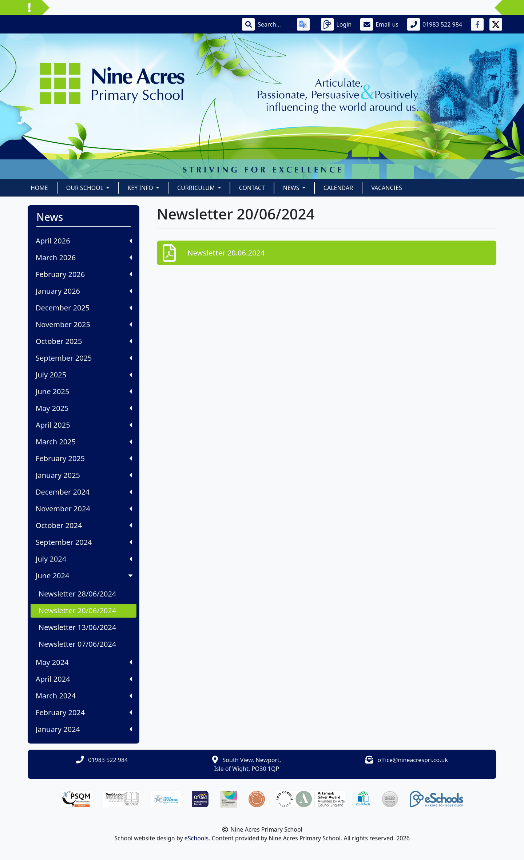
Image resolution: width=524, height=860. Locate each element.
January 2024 (84, 729)
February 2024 (84, 712)
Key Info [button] (141, 188)
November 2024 (84, 509)
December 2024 (84, 492)
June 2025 (84, 391)
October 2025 (84, 341)
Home (39, 188)
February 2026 (84, 274)
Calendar (338, 188)
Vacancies (386, 188)
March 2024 (84, 696)
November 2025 (84, 324)
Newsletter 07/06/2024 (77, 644)
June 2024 (85, 575)
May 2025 (84, 408)
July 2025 (84, 375)
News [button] (292, 188)
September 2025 (84, 358)
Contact (252, 188)
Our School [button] (85, 188)
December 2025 (84, 308)
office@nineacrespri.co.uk (413, 760)
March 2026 (84, 257)
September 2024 (84, 542)
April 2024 (84, 679)
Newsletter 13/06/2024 (77, 627)
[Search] (273, 24)
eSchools (196, 838)
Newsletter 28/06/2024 (77, 594)
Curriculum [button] (197, 188)
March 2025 (84, 442)
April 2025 (84, 425)
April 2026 (84, 241)
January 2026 (84, 291)
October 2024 (84, 525)
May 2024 (84, 662)
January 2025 (84, 475)
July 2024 (84, 559)
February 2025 (84, 458)
